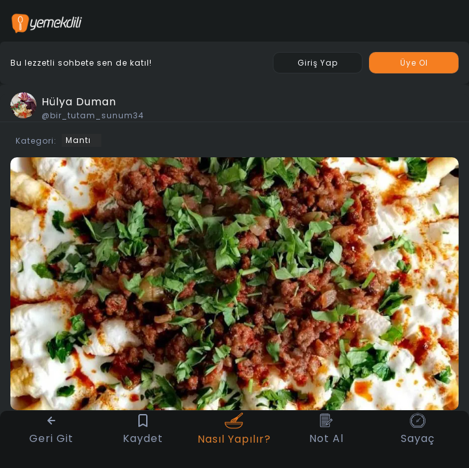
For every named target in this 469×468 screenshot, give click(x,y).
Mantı (78, 140)
